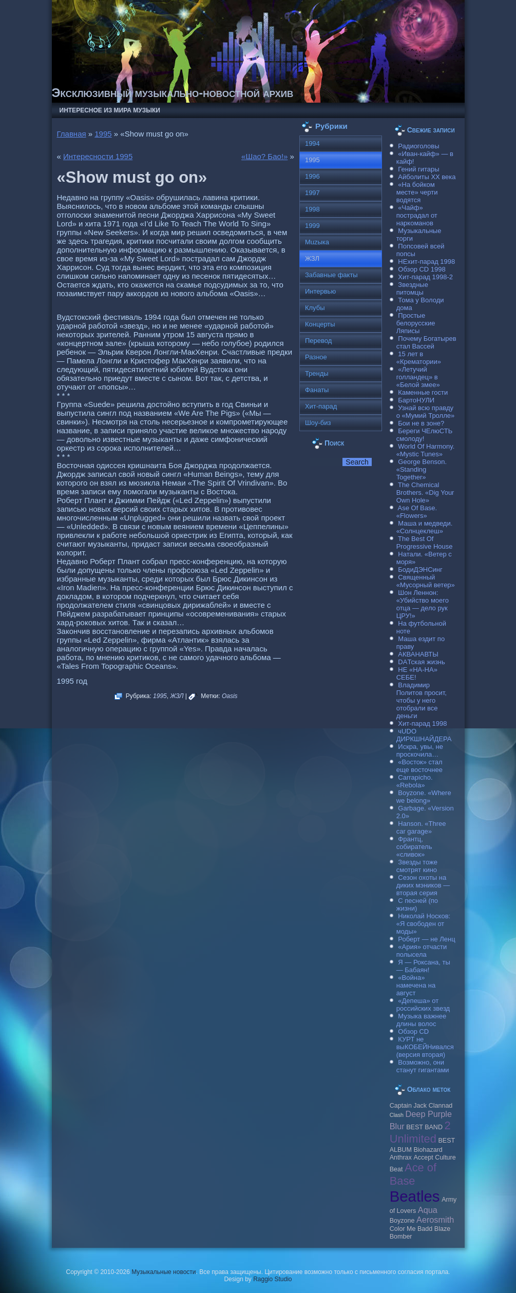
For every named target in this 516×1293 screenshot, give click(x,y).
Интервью (320, 291)
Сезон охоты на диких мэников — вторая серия (423, 885)
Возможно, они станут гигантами (422, 1066)
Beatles (415, 1196)
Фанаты (317, 390)
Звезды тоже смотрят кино (416, 866)
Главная (71, 133)
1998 (312, 209)
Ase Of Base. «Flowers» (416, 511)
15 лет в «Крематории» (418, 357)
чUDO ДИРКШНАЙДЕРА (424, 735)
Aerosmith (435, 1219)
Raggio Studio (272, 1279)
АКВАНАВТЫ (418, 654)
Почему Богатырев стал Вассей (426, 342)
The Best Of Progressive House (424, 542)
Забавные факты (331, 275)
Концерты (320, 324)
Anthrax (401, 1157)
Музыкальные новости (163, 1272)
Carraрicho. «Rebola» (414, 781)
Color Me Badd (411, 1228)
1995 (102, 133)
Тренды (317, 373)
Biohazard (427, 1149)
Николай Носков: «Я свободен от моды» (423, 923)
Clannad (441, 1105)
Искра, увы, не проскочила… (419, 750)
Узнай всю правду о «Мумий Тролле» (425, 411)
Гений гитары (418, 169)
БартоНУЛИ (416, 400)
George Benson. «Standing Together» (421, 469)
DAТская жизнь (421, 662)
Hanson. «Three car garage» (421, 827)
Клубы (315, 308)
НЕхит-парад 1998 (426, 261)
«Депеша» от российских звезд (423, 1004)
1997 (312, 193)
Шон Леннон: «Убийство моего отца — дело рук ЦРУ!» (422, 604)
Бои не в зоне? (421, 423)
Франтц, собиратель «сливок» (414, 846)
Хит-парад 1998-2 (425, 277)
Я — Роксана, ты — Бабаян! (423, 966)
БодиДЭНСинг (420, 569)
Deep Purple (429, 1113)
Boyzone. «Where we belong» (423, 796)
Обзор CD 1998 (421, 269)
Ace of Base (413, 1174)
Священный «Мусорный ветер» (425, 581)
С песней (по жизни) (417, 904)
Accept (423, 1157)
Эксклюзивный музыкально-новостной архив (173, 93)
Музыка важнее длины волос (421, 1020)
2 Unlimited (420, 1132)
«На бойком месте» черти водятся (417, 192)
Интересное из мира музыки (110, 110)
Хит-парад (321, 406)
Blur (397, 1126)
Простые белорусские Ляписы (415, 323)
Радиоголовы (418, 146)
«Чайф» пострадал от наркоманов (416, 215)
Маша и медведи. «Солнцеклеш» (424, 527)
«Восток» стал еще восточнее (419, 766)
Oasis (230, 696)
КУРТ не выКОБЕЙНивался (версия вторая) (425, 1046)
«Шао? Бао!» (264, 156)
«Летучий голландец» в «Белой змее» (418, 377)
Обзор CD (413, 1031)
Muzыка (317, 242)
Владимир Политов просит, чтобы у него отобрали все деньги (421, 700)
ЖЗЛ (176, 696)
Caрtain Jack (408, 1105)
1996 (312, 176)
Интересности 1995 (97, 156)
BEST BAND (424, 1127)
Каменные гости (423, 392)
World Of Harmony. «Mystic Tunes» (425, 450)
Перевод (318, 340)
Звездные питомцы (412, 288)
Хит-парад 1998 (422, 723)
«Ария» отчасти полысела (421, 950)
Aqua (427, 1209)
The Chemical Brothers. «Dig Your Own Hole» (425, 492)
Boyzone (402, 1220)
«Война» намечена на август (416, 985)
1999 (312, 225)
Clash (397, 1115)
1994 (312, 143)
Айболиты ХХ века (426, 177)
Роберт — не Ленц (426, 939)
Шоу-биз (318, 423)
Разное (316, 357)
